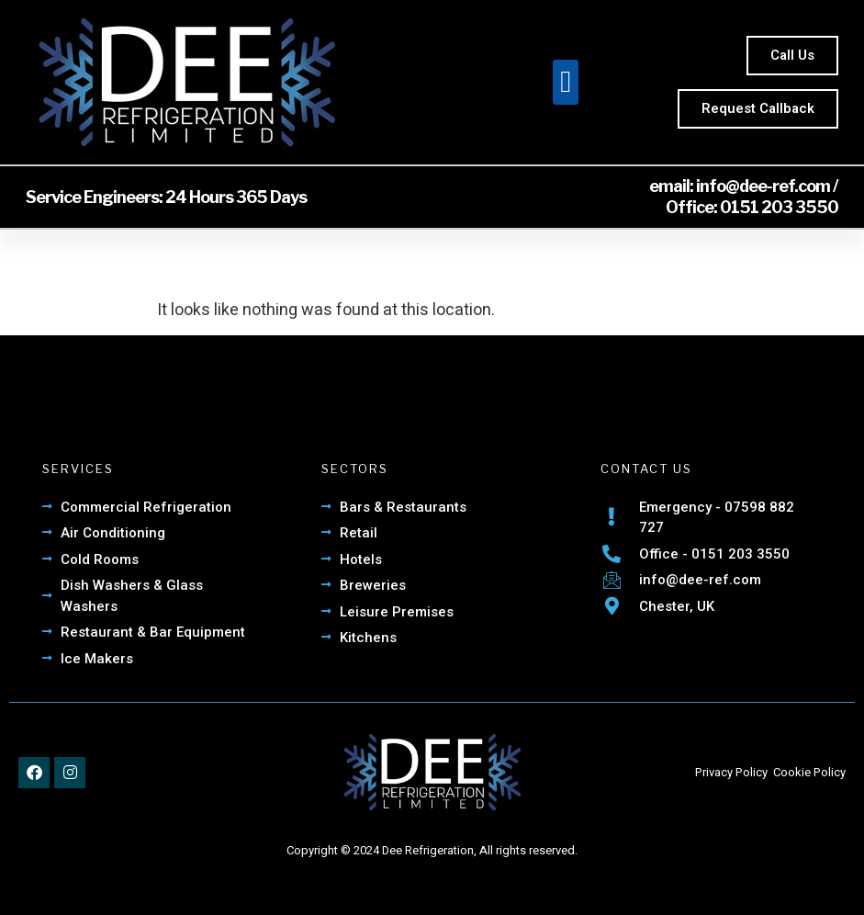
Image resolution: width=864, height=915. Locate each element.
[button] (566, 83)
